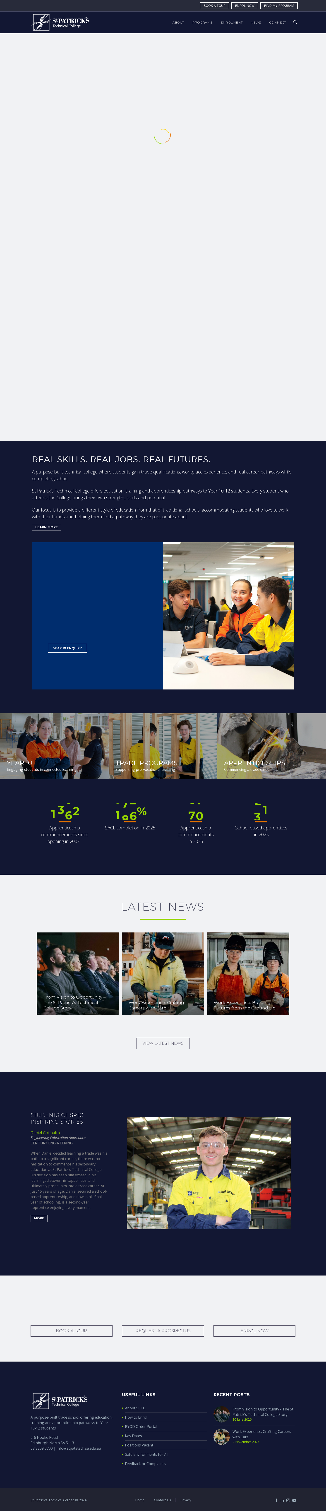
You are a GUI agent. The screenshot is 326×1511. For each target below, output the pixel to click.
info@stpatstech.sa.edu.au (79, 1448)
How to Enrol (136, 1417)
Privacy (185, 1500)
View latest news (163, 1043)
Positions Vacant (139, 1445)
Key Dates (133, 1435)
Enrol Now (254, 1330)
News (256, 22)
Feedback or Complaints (145, 1463)
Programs (202, 22)
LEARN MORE (48, 527)
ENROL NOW (244, 5)
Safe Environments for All (146, 1454)
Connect (277, 22)
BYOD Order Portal (141, 1426)
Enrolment (231, 22)
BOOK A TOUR (214, 5)
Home (139, 1500)
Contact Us (162, 1500)
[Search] (294, 22)
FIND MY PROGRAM (279, 5)
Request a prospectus (163, 1330)
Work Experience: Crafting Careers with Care (262, 1434)
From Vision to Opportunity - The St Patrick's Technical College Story (263, 1412)
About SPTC (135, 1407)
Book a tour (71, 1330)
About (178, 22)
